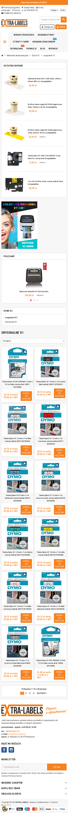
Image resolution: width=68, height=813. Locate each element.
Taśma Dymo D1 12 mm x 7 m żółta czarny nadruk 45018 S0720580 (50, 553)
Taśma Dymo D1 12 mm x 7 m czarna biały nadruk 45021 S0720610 (50, 383)
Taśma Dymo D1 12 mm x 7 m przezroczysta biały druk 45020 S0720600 (17, 663)
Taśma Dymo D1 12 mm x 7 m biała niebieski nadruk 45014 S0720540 (50, 607)
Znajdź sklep (27, 7)
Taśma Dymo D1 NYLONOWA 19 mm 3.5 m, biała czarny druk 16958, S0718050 (50, 663)
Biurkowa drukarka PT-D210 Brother (34, 292)
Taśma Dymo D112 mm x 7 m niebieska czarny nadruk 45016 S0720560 (17, 498)
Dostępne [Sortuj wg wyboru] (7, 341)
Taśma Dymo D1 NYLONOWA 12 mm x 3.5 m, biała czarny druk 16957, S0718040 (17, 384)
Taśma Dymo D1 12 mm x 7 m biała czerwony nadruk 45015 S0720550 (17, 607)
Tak (57, 767)
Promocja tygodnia (10, 7)
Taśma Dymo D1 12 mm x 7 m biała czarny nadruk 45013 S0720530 (17, 440)
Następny (42, 693)
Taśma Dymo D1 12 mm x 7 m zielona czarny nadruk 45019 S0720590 (17, 553)
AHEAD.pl (7, 805)
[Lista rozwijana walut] (63, 10)
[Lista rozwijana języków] (54, 10)
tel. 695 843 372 (30, 10)
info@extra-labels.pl (11, 13)
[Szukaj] (53, 20)
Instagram (11, 750)
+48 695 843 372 (12, 731)
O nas (39, 7)
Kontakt (5, 10)
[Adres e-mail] (24, 767)
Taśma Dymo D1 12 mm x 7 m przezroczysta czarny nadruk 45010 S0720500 (50, 498)
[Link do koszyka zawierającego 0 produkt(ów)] (61, 27)
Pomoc (16, 10)
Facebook (4, 750)
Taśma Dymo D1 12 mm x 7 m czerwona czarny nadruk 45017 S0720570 (50, 441)
